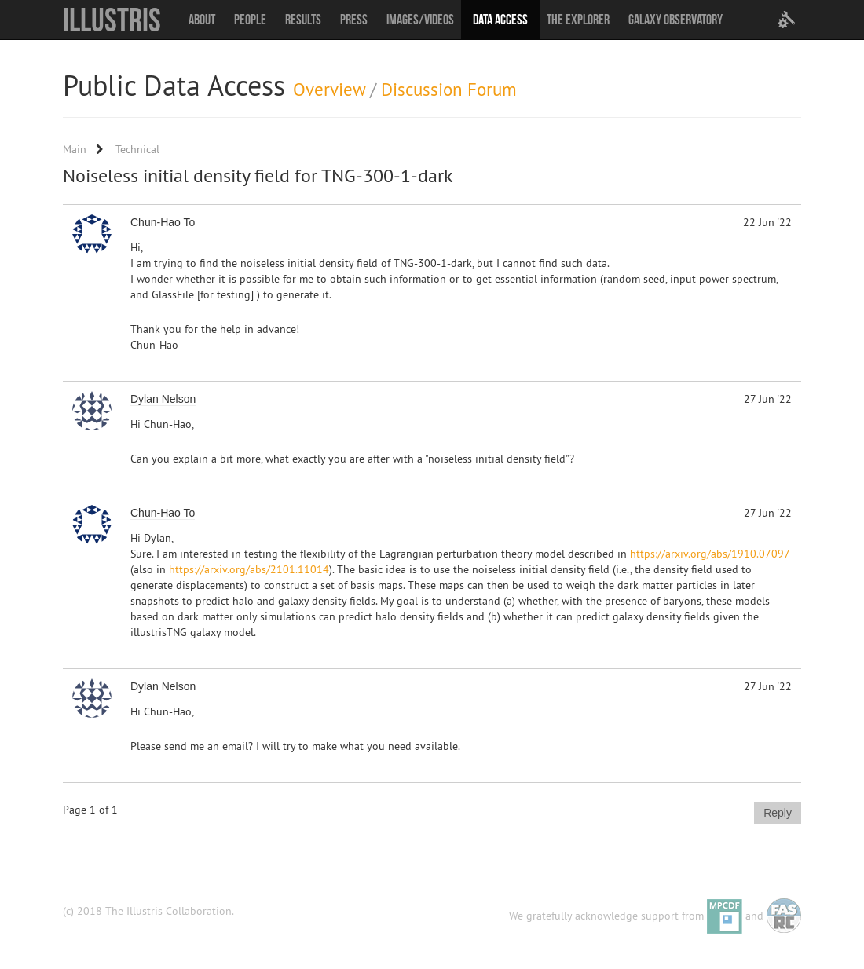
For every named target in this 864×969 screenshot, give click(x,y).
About (202, 19)
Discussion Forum (449, 89)
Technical (137, 149)
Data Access (500, 19)
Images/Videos (420, 19)
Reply (777, 812)
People (250, 19)
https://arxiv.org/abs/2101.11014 (249, 569)
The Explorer (578, 19)
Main (74, 149)
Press (354, 19)
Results (303, 19)
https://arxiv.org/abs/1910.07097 (709, 554)
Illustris (112, 20)
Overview (329, 89)
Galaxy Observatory (675, 19)
